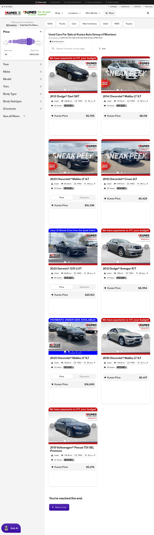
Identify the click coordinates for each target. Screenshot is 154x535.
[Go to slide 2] (68, 89)
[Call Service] (124, 6)
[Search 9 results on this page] (70, 48)
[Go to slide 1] (65, 89)
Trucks (62, 23)
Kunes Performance (72, 2)
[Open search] (148, 13)
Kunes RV (55, 2)
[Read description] (57, 41)
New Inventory (90, 23)
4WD (116, 23)
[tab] (62, 197)
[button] (52, 74)
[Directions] (147, 6)
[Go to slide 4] (76, 89)
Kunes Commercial (93, 2)
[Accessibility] (7, 6)
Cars (74, 23)
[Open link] (69, 105)
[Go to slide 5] (80, 89)
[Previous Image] (52, 74)
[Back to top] (59, 507)
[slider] (6, 41)
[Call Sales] (112, 6)
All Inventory (54, 38)
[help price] (52, 116)
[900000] (35, 54)
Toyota (129, 23)
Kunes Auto (40, 2)
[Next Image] (93, 74)
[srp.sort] (102, 49)
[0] (8, 54)
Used (105, 23)
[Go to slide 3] (72, 89)
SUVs (50, 23)
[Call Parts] (136, 6)
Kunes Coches (112, 2)
